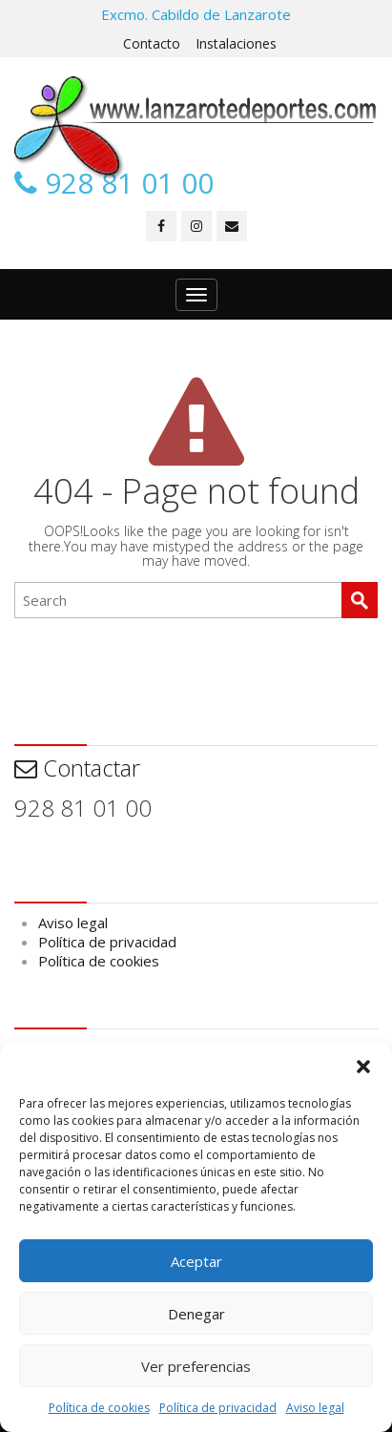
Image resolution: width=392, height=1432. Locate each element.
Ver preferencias (196, 1366)
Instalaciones (236, 43)
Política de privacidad (218, 1408)
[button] (363, 1066)
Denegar (196, 1313)
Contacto (151, 43)
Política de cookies (99, 1408)
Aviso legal (315, 1408)
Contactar (77, 767)
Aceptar (196, 1261)
